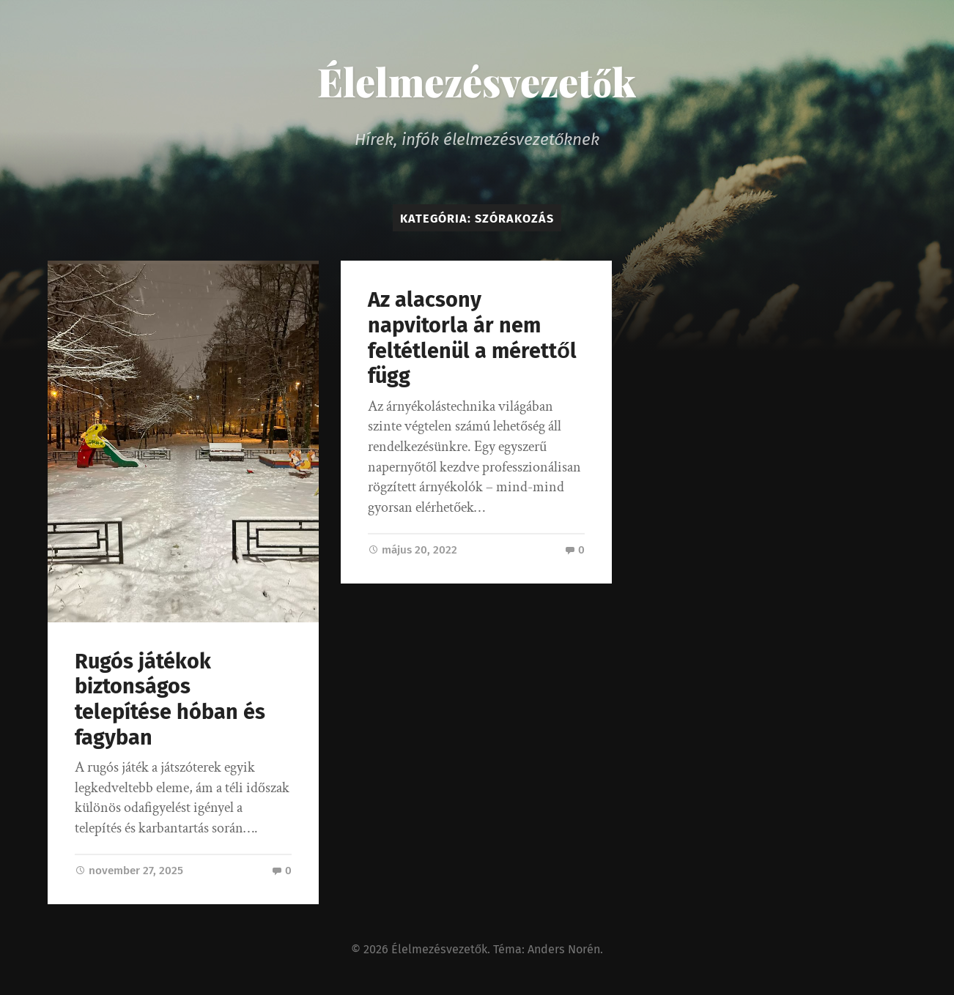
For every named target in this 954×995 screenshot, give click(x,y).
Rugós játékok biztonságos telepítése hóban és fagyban (170, 699)
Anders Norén (564, 949)
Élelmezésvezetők (476, 81)
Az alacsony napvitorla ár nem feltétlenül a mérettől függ (472, 338)
